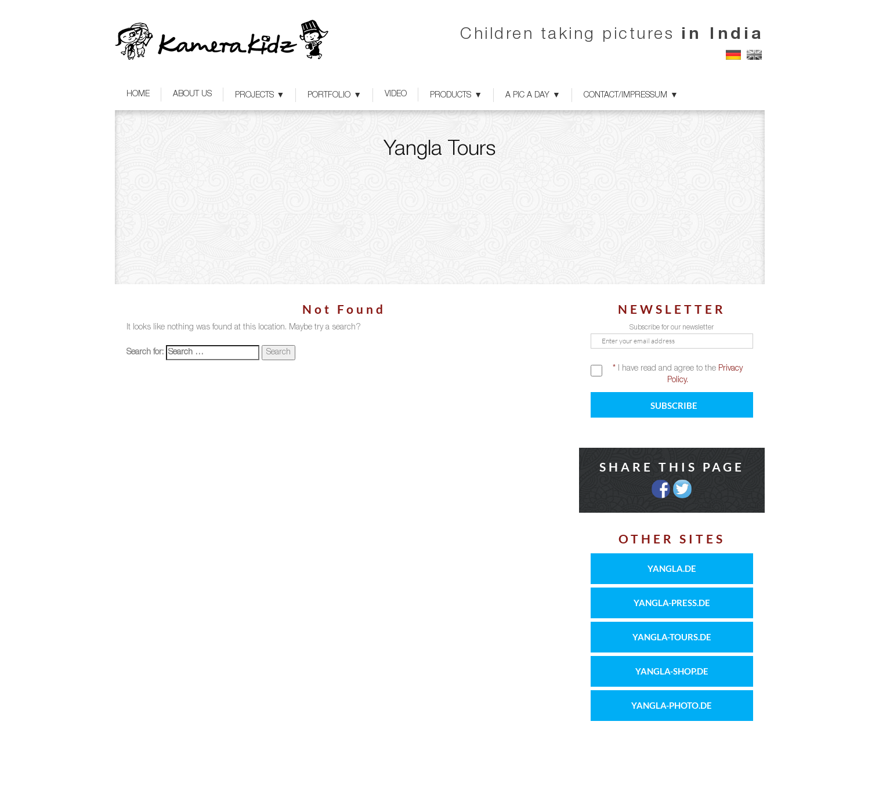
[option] (440, 197)
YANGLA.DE (672, 568)
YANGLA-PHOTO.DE (671, 705)
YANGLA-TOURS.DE (671, 637)
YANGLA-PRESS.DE (672, 602)
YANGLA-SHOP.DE (671, 671)
